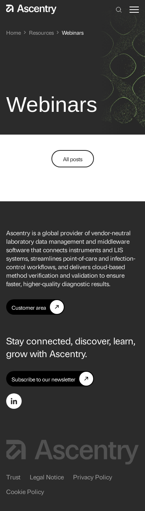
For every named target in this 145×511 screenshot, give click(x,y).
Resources (41, 32)
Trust (13, 476)
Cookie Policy (25, 491)
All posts (72, 158)
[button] (134, 10)
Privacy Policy (92, 476)
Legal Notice (47, 476)
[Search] (119, 10)
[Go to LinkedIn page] (14, 401)
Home (13, 32)
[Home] (31, 9)
